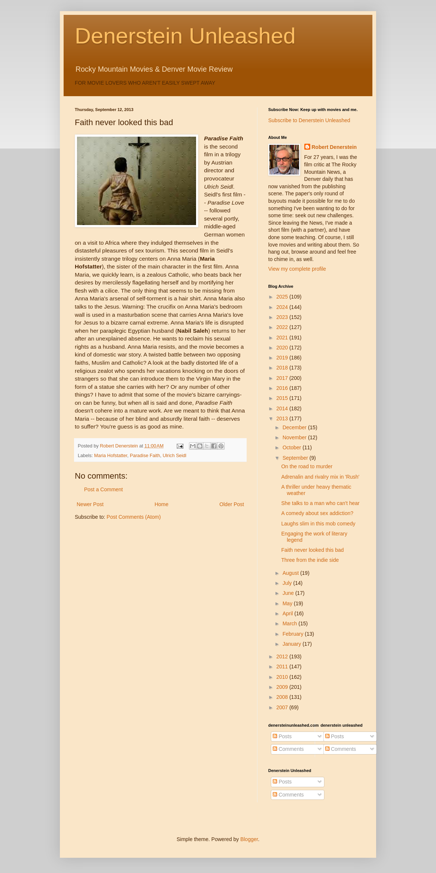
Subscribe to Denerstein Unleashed (309, 120)
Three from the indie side (310, 560)
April (288, 613)
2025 (282, 297)
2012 (282, 656)
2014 (282, 408)
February (293, 634)
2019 (282, 358)
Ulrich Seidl (174, 455)
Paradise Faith (145, 455)
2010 (282, 677)
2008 (282, 697)
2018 (282, 368)
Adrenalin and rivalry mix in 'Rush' (320, 477)
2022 (282, 327)
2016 (282, 388)
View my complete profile (297, 269)
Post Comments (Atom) (134, 517)
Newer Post (90, 504)
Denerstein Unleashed (185, 35)
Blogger (249, 839)
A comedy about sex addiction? (317, 513)
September (295, 458)
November (295, 437)
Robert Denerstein (334, 147)
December (295, 427)
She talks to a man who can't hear (320, 503)
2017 (282, 378)
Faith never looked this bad (312, 550)
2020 (282, 348)
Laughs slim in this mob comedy (318, 524)
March (290, 623)
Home (161, 504)
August (291, 573)
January (292, 644)
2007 (282, 707)
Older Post (231, 504)
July (287, 583)
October (292, 447)
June (288, 593)
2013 (282, 418)
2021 (282, 338)
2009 (282, 687)
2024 (282, 307)
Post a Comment (103, 489)
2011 (282, 667)
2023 (282, 317)
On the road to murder (307, 466)
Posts (282, 736)
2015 (282, 398)
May (288, 603)
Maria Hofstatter (110, 455)
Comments (288, 749)
